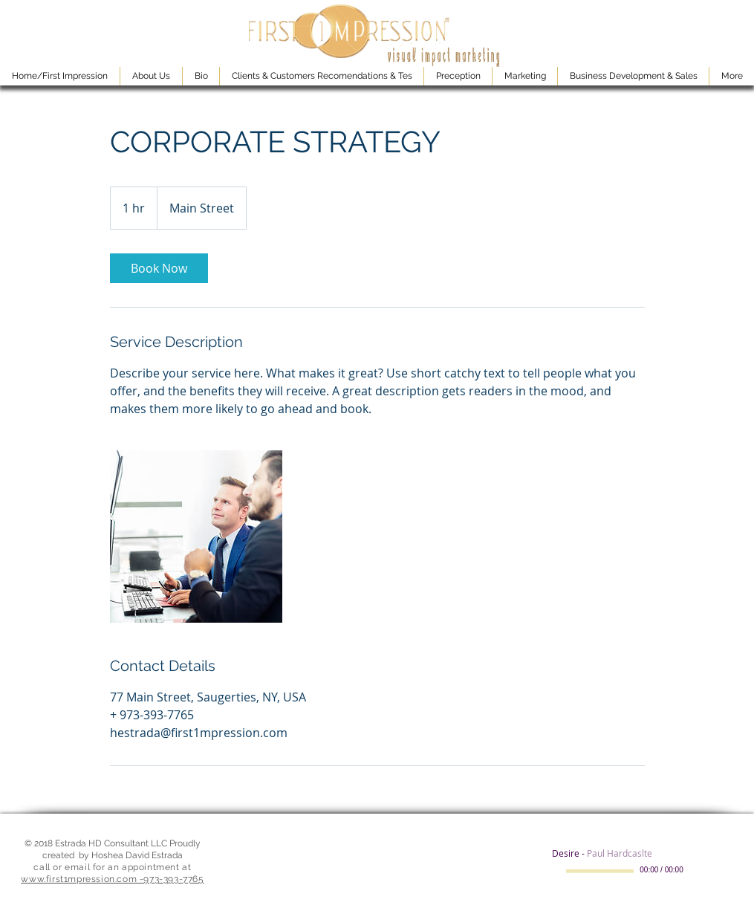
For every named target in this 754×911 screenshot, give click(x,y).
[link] (159, 268)
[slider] (715, 871)
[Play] (558, 871)
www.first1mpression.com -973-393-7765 (112, 879)
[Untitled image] (196, 536)
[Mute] (699, 870)
